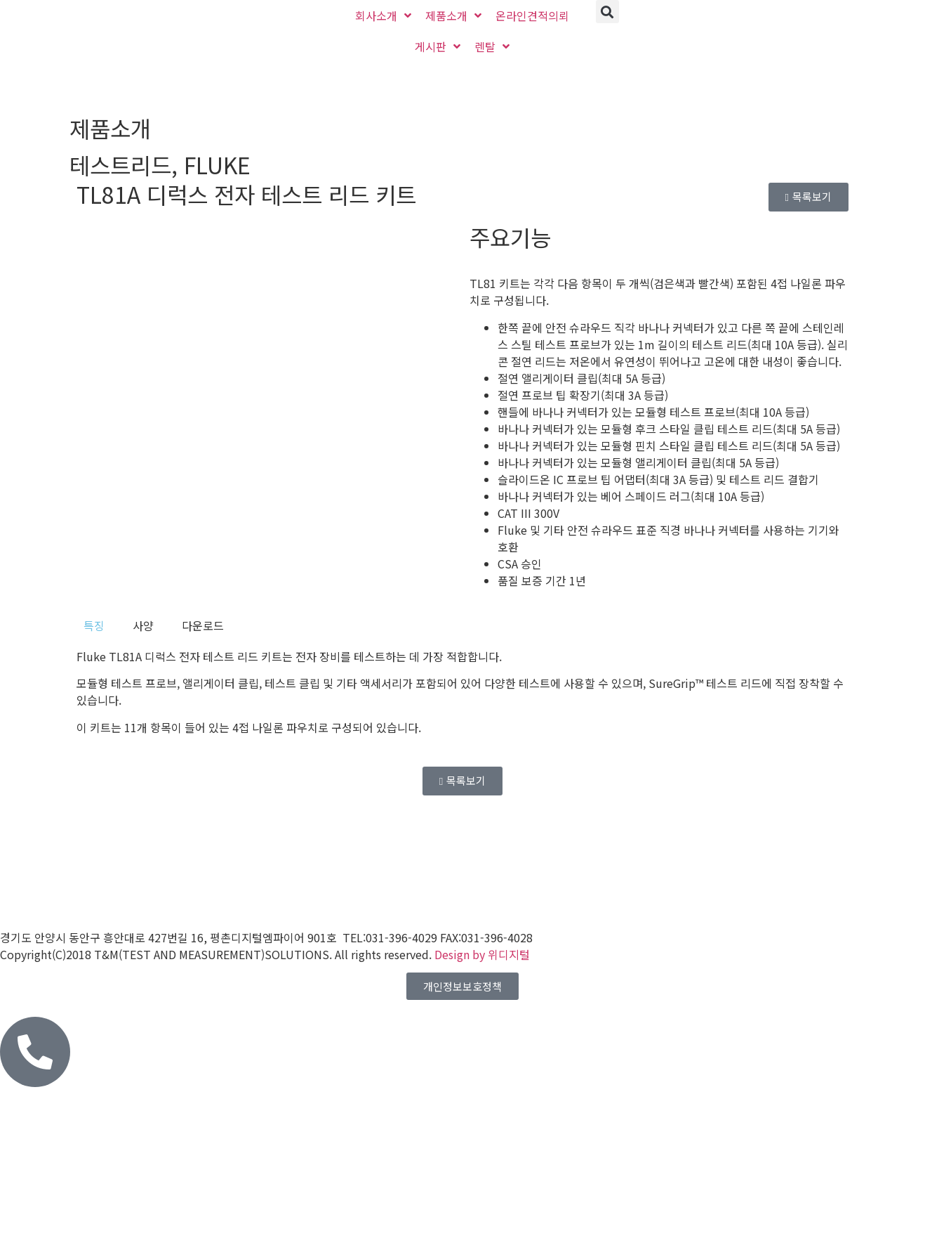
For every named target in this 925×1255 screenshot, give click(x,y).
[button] (607, 11)
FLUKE (217, 164)
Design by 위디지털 (482, 954)
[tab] (94, 625)
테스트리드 (120, 164)
